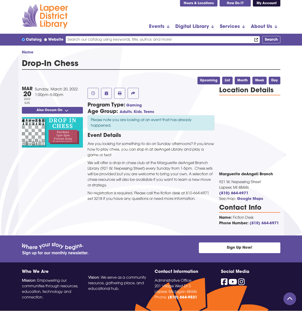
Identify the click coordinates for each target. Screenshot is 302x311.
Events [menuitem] (156, 26)
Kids (138, 112)
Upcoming (208, 80)
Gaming (134, 105)
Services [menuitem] (230, 26)
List (227, 80)
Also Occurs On (52, 110)
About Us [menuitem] (261, 26)
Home (27, 52)
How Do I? (235, 3)
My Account (267, 3)
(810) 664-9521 (182, 297)
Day (274, 80)
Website (55, 40)
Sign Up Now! (239, 248)
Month (242, 80)
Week (259, 80)
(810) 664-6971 (233, 193)
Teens (149, 112)
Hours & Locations (199, 3)
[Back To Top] (289, 298)
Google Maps (250, 199)
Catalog (34, 40)
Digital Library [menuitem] (192, 26)
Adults (126, 112)
